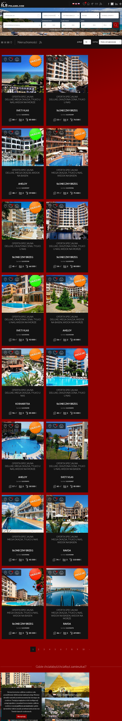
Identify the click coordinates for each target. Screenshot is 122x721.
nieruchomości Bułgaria (93, 711)
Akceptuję (21, 716)
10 (83, 502)
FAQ (92, 664)
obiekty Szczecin (70, 711)
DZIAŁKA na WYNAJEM (69, 652)
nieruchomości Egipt (48, 714)
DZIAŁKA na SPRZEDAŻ (39, 652)
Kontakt (94, 658)
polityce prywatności (25, 706)
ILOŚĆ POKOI (65, 21)
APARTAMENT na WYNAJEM (70, 647)
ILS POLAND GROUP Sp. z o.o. (27, 687)
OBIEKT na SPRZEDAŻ (38, 661)
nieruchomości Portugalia (63, 714)
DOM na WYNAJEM (67, 650)
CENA (82, 21)
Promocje (95, 650)
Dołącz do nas (96, 661)
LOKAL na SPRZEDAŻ (38, 655)
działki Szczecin (80, 711)
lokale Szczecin (59, 711)
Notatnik (94, 669)
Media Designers (115, 690)
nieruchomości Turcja (96, 714)
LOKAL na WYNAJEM (68, 655)
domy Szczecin (50, 711)
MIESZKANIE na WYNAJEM (70, 658)
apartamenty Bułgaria (109, 711)
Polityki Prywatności (60, 700)
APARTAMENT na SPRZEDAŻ (41, 647)
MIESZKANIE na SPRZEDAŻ (40, 658)
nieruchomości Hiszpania (80, 714)
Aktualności (95, 647)
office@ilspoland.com (9, 657)
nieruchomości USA (68, 717)
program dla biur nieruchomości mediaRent (107, 687)
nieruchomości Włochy (82, 717)
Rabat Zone (96, 667)
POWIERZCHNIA (47, 21)
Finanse (94, 655)
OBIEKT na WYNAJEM (68, 661)
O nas (93, 652)
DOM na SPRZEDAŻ (38, 650)
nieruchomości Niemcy (110, 714)
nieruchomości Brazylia (54, 717)
